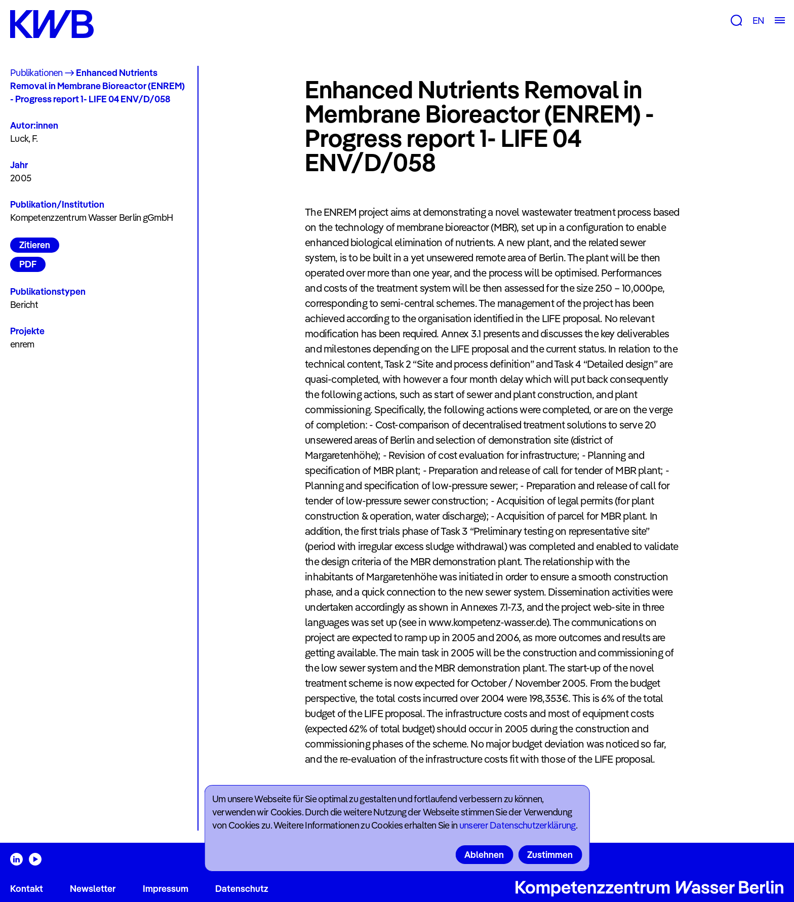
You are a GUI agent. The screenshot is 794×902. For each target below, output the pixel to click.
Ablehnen (484, 854)
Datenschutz (241, 888)
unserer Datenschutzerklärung (517, 825)
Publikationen (36, 73)
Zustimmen (550, 854)
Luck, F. (23, 138)
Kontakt (26, 888)
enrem (22, 344)
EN (758, 20)
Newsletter (92, 888)
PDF (27, 264)
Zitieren (34, 245)
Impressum (165, 888)
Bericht (24, 304)
